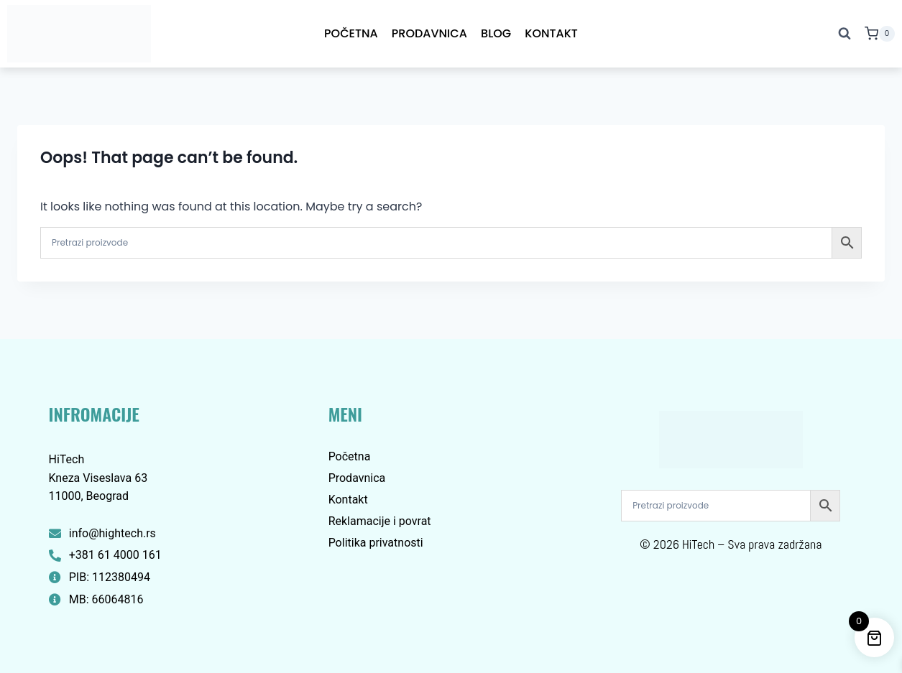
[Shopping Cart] (880, 33)
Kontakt (551, 33)
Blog (496, 33)
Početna (351, 33)
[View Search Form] (844, 34)
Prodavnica (429, 33)
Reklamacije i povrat (379, 521)
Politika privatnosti (375, 542)
